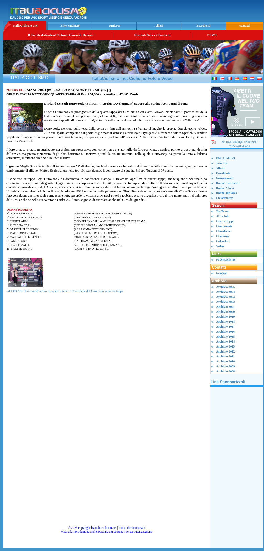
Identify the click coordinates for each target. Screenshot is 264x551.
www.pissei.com (239, 145)
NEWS (211, 35)
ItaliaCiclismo (25, 25)
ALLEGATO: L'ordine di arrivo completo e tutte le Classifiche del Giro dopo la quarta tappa (65, 291)
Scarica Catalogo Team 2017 (240, 142)
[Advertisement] (237, 469)
